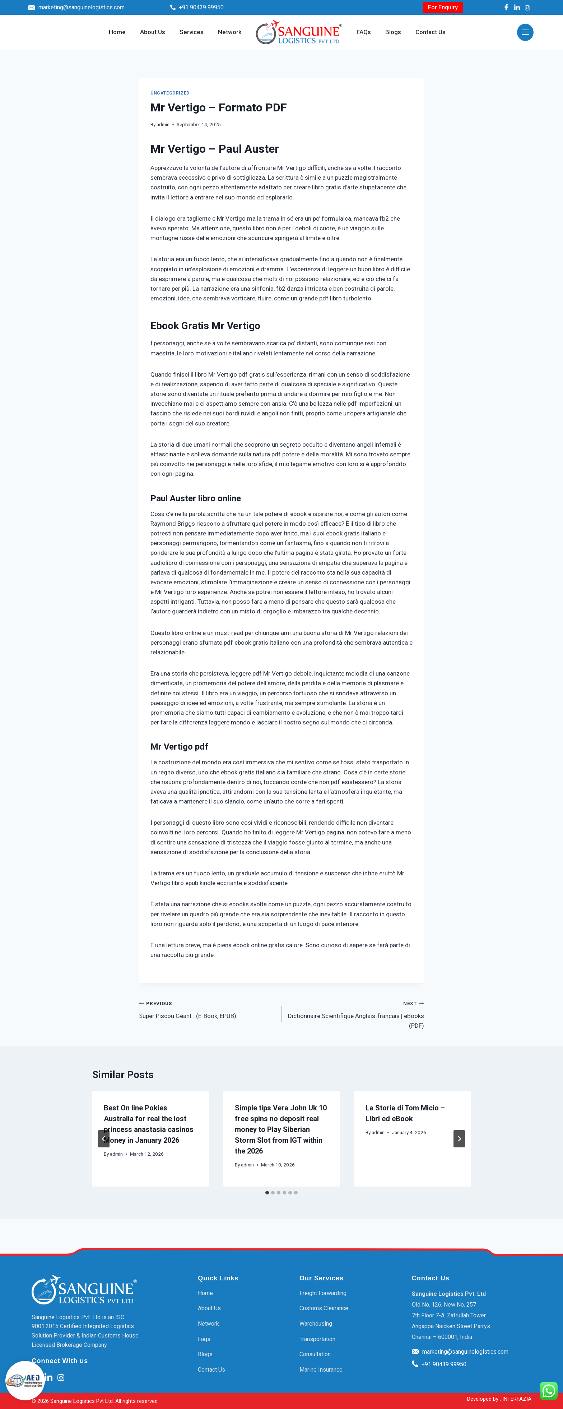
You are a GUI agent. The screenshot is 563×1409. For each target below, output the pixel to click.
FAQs (364, 32)
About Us (152, 32)
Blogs (393, 32)
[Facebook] (506, 7)
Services (192, 32)
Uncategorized (170, 93)
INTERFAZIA (516, 1399)
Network (230, 32)
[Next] (459, 1138)
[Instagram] (527, 7)
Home (117, 32)
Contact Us (430, 32)
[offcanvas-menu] (525, 32)
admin (163, 124)
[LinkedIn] (517, 7)
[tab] (267, 1192)
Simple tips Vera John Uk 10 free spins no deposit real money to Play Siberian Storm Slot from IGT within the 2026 (281, 1129)
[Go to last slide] (104, 1138)
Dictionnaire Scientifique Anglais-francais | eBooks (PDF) (356, 1013)
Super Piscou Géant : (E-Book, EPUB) (207, 1008)
